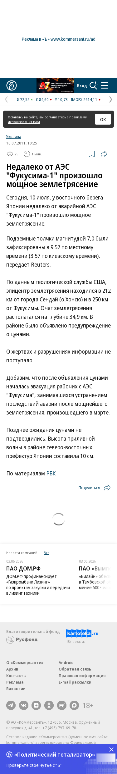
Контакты (16, 675)
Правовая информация (82, 675)
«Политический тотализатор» (54, 754)
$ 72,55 (23, 99)
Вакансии (16, 688)
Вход (82, 85)
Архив (12, 669)
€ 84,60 (42, 99)
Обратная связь (75, 669)
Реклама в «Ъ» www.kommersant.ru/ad (58, 39)
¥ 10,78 (61, 99)
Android (66, 662)
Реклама (15, 682)
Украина (13, 136)
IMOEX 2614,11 (84, 99)
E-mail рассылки (75, 682)
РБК (51, 473)
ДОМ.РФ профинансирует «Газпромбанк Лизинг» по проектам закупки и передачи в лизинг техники (38, 584)
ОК (103, 119)
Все (46, 552)
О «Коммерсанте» (25, 662)
